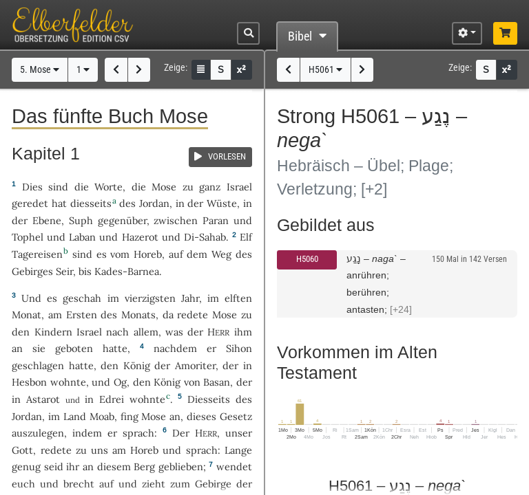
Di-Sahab (205, 236)
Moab (102, 416)
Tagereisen (37, 254)
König (136, 365)
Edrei (111, 399)
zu (188, 186)
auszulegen (38, 432)
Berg (144, 466)
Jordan (154, 203)
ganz (209, 186)
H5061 (325, 70)
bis (85, 271)
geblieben (180, 466)
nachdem (175, 348)
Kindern (53, 331)
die (139, 186)
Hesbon (29, 381)
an (17, 348)
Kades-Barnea (126, 271)
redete (192, 314)
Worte (108, 186)
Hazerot (140, 236)
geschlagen (38, 365)
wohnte (68, 381)
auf (106, 483)
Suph (81, 220)
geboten (74, 348)
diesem (114, 466)
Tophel (27, 236)
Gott (22, 449)
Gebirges (32, 271)
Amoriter (195, 365)
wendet (234, 466)
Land (74, 416)
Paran (216, 220)
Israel (239, 186)
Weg (221, 254)
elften (238, 298)
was (174, 331)
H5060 (307, 259)
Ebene (46, 220)
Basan (216, 381)
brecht (78, 483)
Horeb (148, 254)
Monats (138, 314)
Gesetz (236, 416)
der (230, 365)
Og (120, 381)
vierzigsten (150, 298)
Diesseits (208, 399)
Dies (32, 186)
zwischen (176, 220)
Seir (64, 271)
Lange (238, 449)
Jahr (190, 298)
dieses (201, 416)
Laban (82, 236)
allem (146, 331)
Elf (246, 236)
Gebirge (213, 483)
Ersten (81, 314)
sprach (138, 432)
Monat (26, 314)
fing (129, 416)
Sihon (239, 348)
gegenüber (122, 220)
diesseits (91, 203)
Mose (164, 186)
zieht (153, 483)
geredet (30, 203)
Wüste (222, 203)
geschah (82, 298)
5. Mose (39, 70)
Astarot (43, 399)
